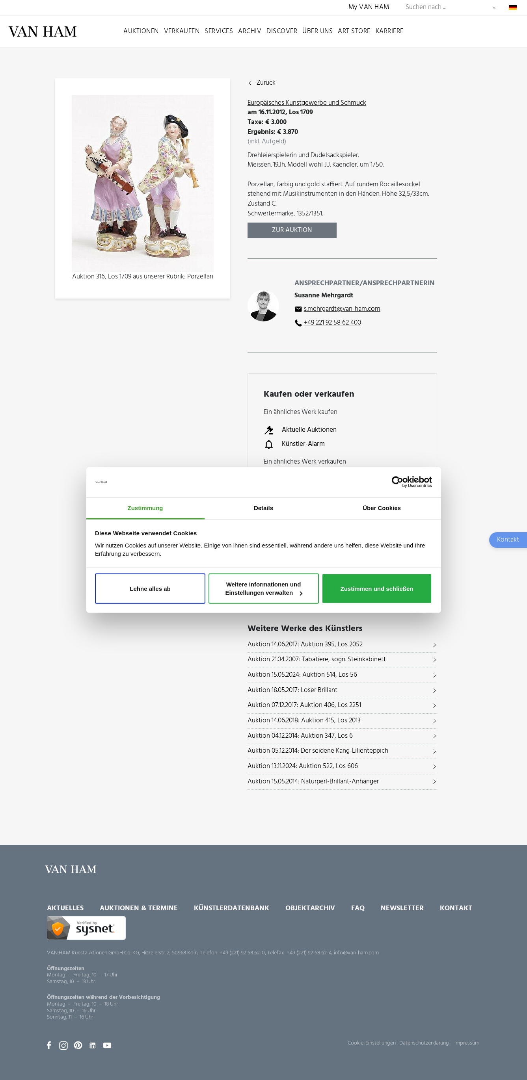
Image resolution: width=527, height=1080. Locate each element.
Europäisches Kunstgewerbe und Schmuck (307, 103)
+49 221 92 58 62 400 (332, 322)
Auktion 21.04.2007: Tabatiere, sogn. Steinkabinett (317, 659)
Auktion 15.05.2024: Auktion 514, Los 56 (302, 675)
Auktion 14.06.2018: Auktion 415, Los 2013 (304, 720)
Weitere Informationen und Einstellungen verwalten (263, 588)
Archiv (249, 31)
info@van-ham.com (356, 953)
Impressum (466, 1043)
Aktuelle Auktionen (300, 430)
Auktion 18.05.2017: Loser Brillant (292, 690)
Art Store (354, 31)
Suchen (494, 8)
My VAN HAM (368, 8)
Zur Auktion (292, 230)
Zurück (266, 83)
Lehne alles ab (150, 588)
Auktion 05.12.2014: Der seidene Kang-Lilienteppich (318, 751)
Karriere (390, 31)
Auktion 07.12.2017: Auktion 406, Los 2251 (304, 705)
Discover (281, 31)
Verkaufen (182, 31)
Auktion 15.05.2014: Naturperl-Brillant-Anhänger (313, 781)
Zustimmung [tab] (145, 508)
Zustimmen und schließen (376, 588)
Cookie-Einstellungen (372, 1043)
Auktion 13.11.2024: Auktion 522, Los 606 (303, 766)
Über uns (317, 31)
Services (219, 31)
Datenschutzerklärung (424, 1043)
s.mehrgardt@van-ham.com (342, 309)
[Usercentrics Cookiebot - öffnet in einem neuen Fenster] (397, 482)
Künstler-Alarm (294, 444)
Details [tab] (263, 508)
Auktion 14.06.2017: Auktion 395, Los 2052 (305, 644)
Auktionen (141, 31)
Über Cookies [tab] (382, 508)
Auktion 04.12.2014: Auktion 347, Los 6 (300, 736)
